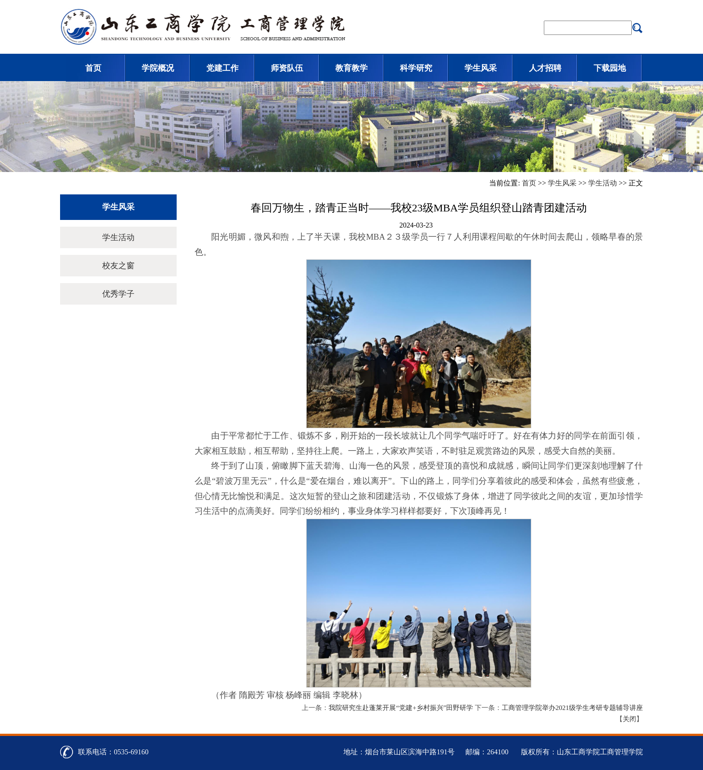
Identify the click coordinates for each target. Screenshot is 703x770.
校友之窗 (118, 265)
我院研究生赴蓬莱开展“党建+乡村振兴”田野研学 (401, 707)
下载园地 (610, 68)
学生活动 (602, 183)
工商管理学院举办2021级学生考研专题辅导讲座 (572, 707)
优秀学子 (118, 293)
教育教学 (351, 68)
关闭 (629, 719)
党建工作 (222, 68)
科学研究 (416, 68)
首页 (93, 68)
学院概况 (158, 68)
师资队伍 (287, 68)
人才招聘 (545, 68)
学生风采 (480, 68)
